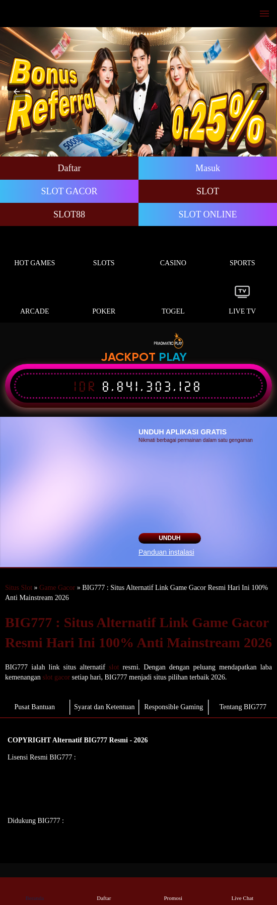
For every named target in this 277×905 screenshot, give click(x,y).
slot (114, 667)
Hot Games (35, 251)
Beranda (35, 890)
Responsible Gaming (173, 707)
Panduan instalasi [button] (166, 552)
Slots (104, 251)
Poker (104, 299)
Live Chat (242, 890)
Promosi (173, 890)
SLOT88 (69, 214)
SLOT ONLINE (207, 214)
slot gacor (56, 677)
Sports (243, 251)
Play (173, 357)
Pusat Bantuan (35, 707)
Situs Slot (18, 587)
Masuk (207, 168)
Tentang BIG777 (242, 707)
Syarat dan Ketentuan (104, 707)
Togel (173, 299)
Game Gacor (57, 587)
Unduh (169, 538)
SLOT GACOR (69, 191)
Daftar (69, 168)
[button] (16, 91)
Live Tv (243, 299)
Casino (173, 251)
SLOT (207, 191)
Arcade (35, 299)
